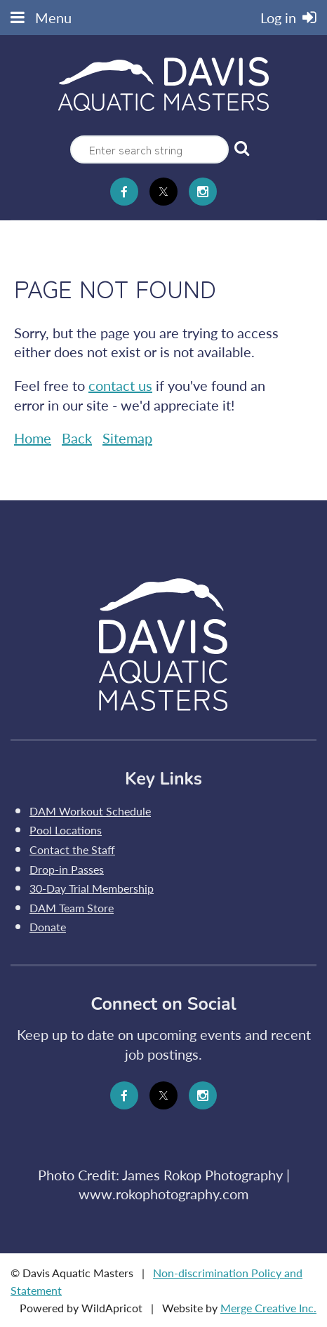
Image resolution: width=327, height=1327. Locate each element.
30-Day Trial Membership (91, 888)
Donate (47, 926)
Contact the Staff (72, 849)
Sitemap (127, 437)
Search (242, 148)
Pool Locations (65, 829)
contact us (120, 385)
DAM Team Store (71, 907)
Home (32, 437)
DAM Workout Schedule (90, 811)
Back (77, 437)
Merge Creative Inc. (268, 1307)
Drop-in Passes (66, 869)
